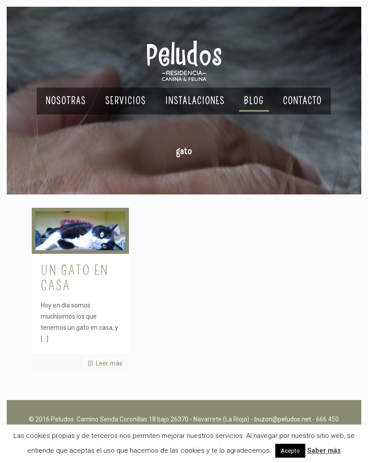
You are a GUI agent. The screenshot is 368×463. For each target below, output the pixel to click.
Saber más (324, 450)
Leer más (109, 363)
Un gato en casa (75, 278)
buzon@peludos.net (282, 419)
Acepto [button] (290, 450)
